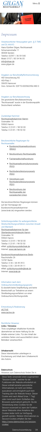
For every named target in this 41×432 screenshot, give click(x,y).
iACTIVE (4, 309)
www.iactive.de (8, 312)
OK (36, 430)
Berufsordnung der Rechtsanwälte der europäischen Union (18, 192)
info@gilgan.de (7, 61)
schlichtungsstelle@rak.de (18, 246)
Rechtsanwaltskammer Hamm (14, 119)
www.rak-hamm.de (17, 249)
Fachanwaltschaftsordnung (21, 159)
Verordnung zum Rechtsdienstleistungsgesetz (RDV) (22, 182)
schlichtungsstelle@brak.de (19, 268)
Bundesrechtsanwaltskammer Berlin (17, 254)
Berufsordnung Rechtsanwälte (22, 154)
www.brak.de (14, 271)
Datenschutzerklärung (21, 430)
